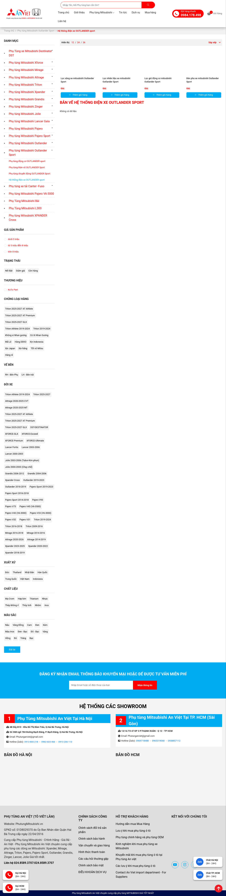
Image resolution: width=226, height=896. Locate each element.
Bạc (31, 638)
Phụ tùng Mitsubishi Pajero (26, 128)
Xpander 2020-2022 (38, 546)
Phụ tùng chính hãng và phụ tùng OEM (140, 837)
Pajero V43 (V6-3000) (15, 513)
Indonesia (38, 579)
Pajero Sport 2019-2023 (41, 486)
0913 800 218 (31, 741)
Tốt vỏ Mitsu (37, 348)
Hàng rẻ (9, 355)
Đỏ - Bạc (35, 631)
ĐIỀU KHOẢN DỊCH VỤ (92, 872)
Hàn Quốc (42, 572)
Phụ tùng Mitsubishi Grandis (26, 99)
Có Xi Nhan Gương (39, 335)
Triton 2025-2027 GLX (16, 322)
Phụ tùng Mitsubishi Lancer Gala (29, 121)
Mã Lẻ (8, 341)
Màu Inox (9, 631)
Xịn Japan (10, 348)
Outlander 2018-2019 (15, 486)
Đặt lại (12, 649)
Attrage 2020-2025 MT (16, 407)
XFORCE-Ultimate (35, 440)
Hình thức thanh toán (91, 852)
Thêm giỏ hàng (78, 95)
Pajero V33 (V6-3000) (40, 513)
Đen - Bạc (22, 631)
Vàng (45, 631)
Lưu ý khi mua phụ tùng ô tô (133, 830)
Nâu (7, 625)
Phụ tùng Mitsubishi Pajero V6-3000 (31, 193)
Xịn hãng (23, 348)
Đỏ (15, 638)
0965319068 (158, 740)
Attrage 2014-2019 (36, 539)
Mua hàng (150, 12)
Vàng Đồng (18, 625)
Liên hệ (62, 21)
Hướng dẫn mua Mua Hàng (133, 824)
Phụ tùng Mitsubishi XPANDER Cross (28, 218)
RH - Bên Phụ (11, 374)
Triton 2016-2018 (13, 526)
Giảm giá (20, 270)
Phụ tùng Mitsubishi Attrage (26, 77)
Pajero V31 (25, 519)
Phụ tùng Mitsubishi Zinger (26, 106)
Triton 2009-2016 (34, 526)
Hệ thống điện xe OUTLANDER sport (27, 179)
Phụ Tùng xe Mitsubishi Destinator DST (30, 53)
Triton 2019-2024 (41, 328)
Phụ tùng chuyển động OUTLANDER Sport (29, 173)
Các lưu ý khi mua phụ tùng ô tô (135, 866)
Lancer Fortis (11, 447)
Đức (7, 572)
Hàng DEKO (20, 341)
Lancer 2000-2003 (14, 453)
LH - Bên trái (28, 374)
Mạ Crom (9, 598)
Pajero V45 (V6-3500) (30, 506)
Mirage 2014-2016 (36, 533)
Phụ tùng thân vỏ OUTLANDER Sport (27, 167)
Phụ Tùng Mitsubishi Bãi (24, 201)
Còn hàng (33, 270)
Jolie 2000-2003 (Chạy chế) (18, 467)
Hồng (7, 638)
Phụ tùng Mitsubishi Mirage (26, 70)
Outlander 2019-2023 (33, 480)
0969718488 (142, 740)
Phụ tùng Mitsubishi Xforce (26, 62)
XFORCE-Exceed (30, 434)
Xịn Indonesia (36, 341)
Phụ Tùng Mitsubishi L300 (25, 208)
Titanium (34, 598)
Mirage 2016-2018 (14, 533)
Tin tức (123, 12)
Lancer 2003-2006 (31, 447)
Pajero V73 (10, 506)
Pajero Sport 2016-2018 (17, 493)
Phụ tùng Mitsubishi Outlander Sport (35, 30)
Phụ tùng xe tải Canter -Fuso (26, 186)
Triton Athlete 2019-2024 (17, 328)
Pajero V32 (10, 519)
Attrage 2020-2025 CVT (16, 401)
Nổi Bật (8, 270)
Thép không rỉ (12, 605)
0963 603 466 (48, 741)
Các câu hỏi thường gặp (93, 858)
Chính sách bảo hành (91, 838)
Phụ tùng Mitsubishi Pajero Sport (29, 136)
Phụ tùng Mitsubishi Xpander (27, 92)
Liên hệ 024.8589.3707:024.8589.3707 (29, 863)
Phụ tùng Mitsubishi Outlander (28, 143)
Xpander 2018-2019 (15, 552)
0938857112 (174, 740)
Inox (47, 605)
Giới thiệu (79, 12)
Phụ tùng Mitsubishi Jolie (25, 114)
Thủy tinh (26, 605)
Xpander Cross (12, 480)
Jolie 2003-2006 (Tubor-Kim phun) (22, 460)
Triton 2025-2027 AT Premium (20, 315)
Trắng (23, 638)
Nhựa (45, 598)
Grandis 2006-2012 (14, 473)
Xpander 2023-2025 (15, 546)
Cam (29, 625)
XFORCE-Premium (14, 440)
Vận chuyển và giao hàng (94, 845)
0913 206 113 (65, 741)
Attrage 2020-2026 (14, 539)
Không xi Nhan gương (16, 335)
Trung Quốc (11, 579)
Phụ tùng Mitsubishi (101, 12)
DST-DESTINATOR (39, 427)
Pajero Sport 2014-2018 (17, 499)
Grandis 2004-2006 (37, 473)
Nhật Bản (29, 572)
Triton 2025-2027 (41, 394)
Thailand (17, 572)
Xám (45, 625)
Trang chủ (63, 12)
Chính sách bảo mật (91, 865)
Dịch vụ (136, 12)
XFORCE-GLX (11, 434)
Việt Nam (24, 579)
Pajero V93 (37, 499)
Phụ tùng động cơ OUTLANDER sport (27, 161)
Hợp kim (22, 598)
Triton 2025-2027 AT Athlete (19, 308)
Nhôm (38, 605)
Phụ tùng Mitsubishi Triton (25, 84)
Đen (37, 625)
